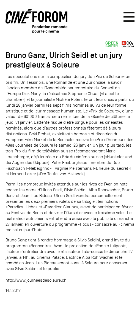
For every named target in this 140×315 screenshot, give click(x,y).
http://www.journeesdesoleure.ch (36, 280)
